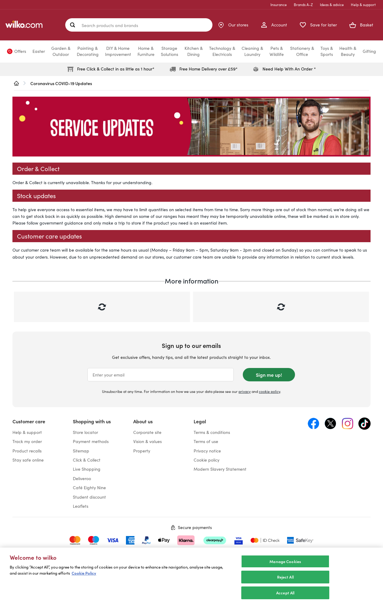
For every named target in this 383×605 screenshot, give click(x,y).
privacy (245, 391)
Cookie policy (206, 460)
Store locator (85, 432)
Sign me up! (269, 374)
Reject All (285, 583)
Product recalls (27, 451)
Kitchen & (194, 51)
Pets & (276, 51)
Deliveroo (82, 478)
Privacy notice (207, 451)
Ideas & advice (332, 4)
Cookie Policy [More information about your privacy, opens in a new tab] (84, 579)
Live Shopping (86, 469)
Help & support (363, 4)
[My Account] (274, 25)
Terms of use (206, 441)
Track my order (27, 441)
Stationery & (302, 51)
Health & (347, 51)
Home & (145, 51)
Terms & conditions (212, 432)
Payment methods (91, 441)
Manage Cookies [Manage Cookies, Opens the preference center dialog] (285, 567)
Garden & (60, 51)
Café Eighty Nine (89, 487)
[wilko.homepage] (16, 83)
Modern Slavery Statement (220, 469)
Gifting (369, 51)
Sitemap (81, 451)
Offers (20, 51)
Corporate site (147, 432)
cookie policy (269, 391)
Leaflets (80, 506)
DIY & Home (118, 51)
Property (141, 451)
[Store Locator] (232, 25)
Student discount (89, 497)
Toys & (326, 51)
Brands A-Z (303, 4)
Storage (169, 51)
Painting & (88, 51)
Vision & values (147, 441)
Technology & (222, 51)
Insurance (278, 4)
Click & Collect (86, 460)
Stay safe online (28, 460)
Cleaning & (252, 51)
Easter (38, 51)
